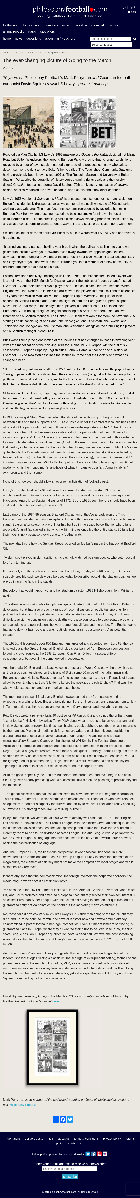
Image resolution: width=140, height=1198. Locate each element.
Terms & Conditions (86, 1138)
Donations (14, 1138)
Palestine (80, 25)
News (18, 38)
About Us (64, 1138)
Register (133, 7)
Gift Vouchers (66, 38)
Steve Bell (98, 25)
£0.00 (132, 11)
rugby (32, 31)
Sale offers (47, 31)
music (66, 25)
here (55, 1001)
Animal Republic (13, 31)
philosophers (31, 25)
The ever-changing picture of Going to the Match (41, 52)
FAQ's (51, 1138)
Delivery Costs (34, 1138)
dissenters (51, 25)
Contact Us (75, 1143)
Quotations (33, 38)
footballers (10, 25)
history (113, 25)
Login (123, 7)
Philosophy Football (22, 1104)
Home (7, 38)
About (49, 38)
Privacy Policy (112, 1138)
